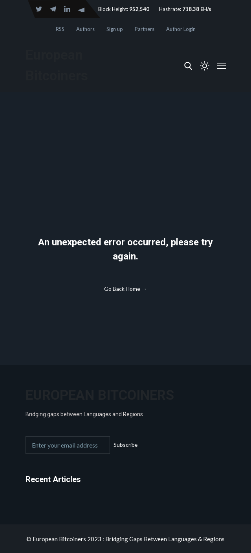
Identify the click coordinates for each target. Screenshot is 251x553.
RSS (60, 29)
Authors (85, 29)
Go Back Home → (125, 288)
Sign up (114, 29)
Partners (144, 29)
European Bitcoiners (100, 395)
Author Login (181, 29)
